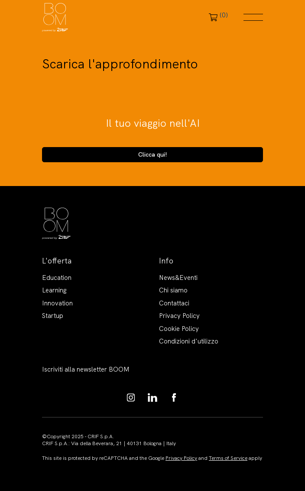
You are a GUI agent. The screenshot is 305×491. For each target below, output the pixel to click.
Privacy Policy (179, 315)
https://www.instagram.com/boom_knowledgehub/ (130, 397)
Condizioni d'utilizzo (188, 341)
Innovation (57, 303)
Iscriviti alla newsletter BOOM (86, 369)
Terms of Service (228, 458)
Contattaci (174, 303)
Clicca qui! (152, 154)
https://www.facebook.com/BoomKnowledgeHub (174, 397)
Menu (253, 17)
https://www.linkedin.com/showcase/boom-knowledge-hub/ (152, 397)
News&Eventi (178, 277)
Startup (52, 315)
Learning (54, 290)
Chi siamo (173, 290)
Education (56, 277)
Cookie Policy (179, 328)
